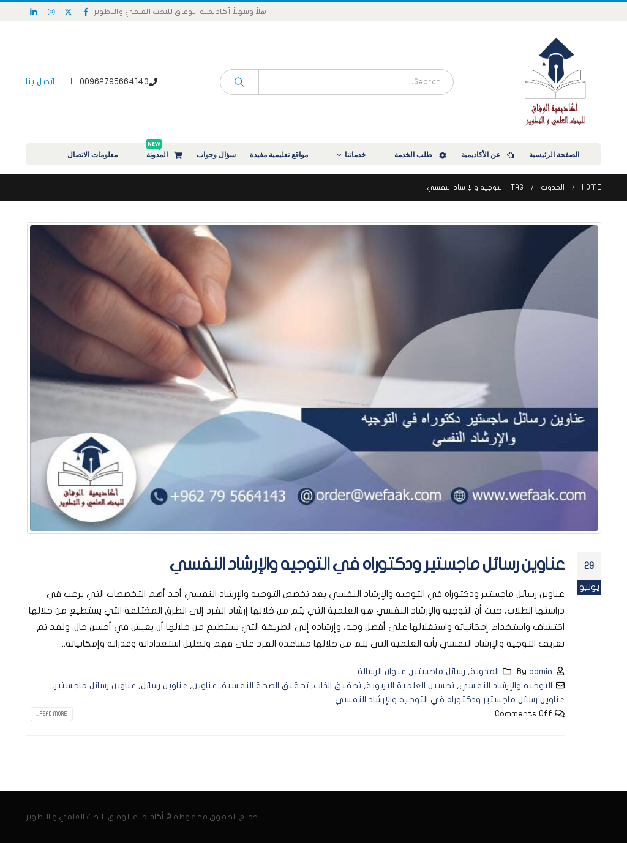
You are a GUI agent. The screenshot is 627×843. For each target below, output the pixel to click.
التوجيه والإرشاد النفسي (505, 685)
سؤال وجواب (216, 154)
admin (540, 671)
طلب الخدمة (421, 154)
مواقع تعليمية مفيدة (287, 154)
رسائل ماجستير (438, 671)
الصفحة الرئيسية (562, 154)
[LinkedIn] (34, 12)
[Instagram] (51, 12)
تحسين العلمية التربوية (410, 685)
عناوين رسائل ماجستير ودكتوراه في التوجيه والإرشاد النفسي (367, 564)
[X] (69, 12)
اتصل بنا (40, 81)
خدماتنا (363, 154)
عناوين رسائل (164, 685)
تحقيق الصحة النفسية (265, 685)
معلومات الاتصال (100, 154)
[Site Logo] (555, 82)
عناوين (204, 685)
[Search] (239, 82)
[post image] (313, 377)
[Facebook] (86, 12)
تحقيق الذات (337, 685)
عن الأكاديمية (488, 154)
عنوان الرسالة (382, 671)
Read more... (51, 714)
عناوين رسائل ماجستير (95, 685)
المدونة (165, 151)
